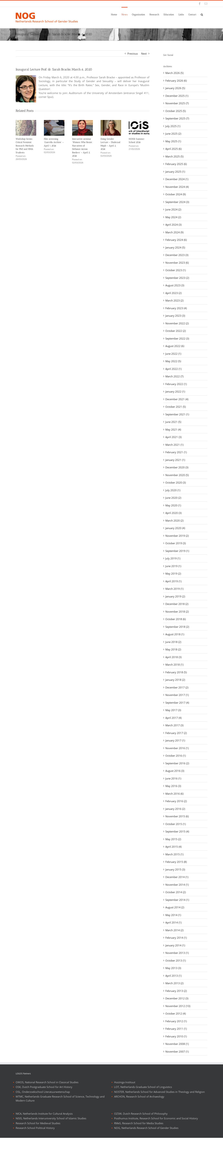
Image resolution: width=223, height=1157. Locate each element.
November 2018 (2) (177, 611)
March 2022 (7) (174, 376)
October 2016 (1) (175, 755)
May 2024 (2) (173, 217)
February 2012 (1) (176, 1021)
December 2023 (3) (176, 255)
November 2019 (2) (177, 535)
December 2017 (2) (176, 687)
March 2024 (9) (174, 232)
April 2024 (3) (173, 224)
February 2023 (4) (176, 308)
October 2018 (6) (175, 619)
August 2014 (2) (174, 907)
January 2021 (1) (175, 460)
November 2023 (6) (177, 262)
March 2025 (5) (174, 156)
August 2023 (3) (174, 285)
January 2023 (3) (175, 315)
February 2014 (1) (176, 937)
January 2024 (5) (175, 247)
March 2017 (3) (174, 725)
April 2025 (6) (173, 148)
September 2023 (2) (177, 278)
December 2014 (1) (176, 877)
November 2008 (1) (177, 1044)
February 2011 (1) (176, 1028)
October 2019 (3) (175, 543)
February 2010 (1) (176, 1036)
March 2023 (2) (174, 300)
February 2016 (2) (176, 801)
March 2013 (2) (174, 983)
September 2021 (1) (177, 414)
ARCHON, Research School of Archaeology (139, 1116)
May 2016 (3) (173, 786)
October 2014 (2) (175, 892)
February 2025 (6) (176, 164)
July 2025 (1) (172, 126)
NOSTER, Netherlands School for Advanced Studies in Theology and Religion (159, 1111)
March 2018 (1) (174, 664)
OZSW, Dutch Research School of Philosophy (141, 1133)
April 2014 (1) (173, 922)
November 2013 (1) (177, 953)
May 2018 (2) (173, 649)
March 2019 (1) (174, 588)
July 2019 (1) (172, 558)
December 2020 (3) (176, 467)
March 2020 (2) (174, 520)
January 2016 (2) (175, 809)
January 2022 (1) (175, 391)
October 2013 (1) (175, 960)
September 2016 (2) (177, 763)
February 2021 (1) (176, 452)
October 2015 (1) (175, 824)
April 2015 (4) (173, 846)
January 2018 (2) (175, 679)
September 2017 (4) (177, 702)
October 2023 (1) (175, 270)
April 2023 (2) (173, 293)
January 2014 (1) (175, 945)
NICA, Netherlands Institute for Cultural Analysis (44, 1133)
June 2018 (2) (173, 642)
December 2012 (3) (176, 998)
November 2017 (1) (177, 695)
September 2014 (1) (177, 900)
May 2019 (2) (173, 573)
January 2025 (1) (175, 171)
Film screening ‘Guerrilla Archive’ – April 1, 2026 (54, 142)
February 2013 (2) (176, 991)
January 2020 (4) (175, 528)
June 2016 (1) (173, 778)
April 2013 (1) (173, 975)
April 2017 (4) (173, 717)
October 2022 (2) (175, 331)
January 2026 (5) (175, 88)
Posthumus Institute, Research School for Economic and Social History (156, 1137)
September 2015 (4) (177, 831)
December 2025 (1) (176, 95)
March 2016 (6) (174, 793)
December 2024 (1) (176, 179)
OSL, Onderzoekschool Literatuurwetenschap (43, 1111)
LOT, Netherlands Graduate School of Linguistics (143, 1106)
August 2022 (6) (174, 346)
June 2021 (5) (173, 422)
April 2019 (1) (173, 581)
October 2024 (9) (175, 194)
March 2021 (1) (174, 444)
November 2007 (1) (177, 1051)
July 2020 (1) (172, 490)
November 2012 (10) (177, 1006)
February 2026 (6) (176, 80)
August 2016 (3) (174, 770)
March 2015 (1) (174, 854)
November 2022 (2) (177, 323)
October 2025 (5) (175, 111)
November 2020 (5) (177, 475)
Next (144, 53)
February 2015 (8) (176, 862)
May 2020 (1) (173, 505)
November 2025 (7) (177, 103)
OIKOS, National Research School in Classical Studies (47, 1101)
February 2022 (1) (176, 384)
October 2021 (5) (175, 406)
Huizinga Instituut (124, 1101)
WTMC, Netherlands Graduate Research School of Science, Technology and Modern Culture (60, 1118)
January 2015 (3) (175, 869)
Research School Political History (35, 1147)
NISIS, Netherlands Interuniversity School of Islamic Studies (51, 1137)
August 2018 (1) (174, 634)
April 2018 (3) (173, 657)
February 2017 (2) (176, 733)
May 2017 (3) (173, 710)
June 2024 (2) (173, 209)
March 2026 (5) (174, 73)
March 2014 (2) (174, 930)
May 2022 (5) (173, 361)
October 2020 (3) (175, 482)
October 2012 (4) (175, 1013)
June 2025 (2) (173, 133)
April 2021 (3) (173, 437)
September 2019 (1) (177, 551)
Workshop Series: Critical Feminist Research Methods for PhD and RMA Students (25, 146)
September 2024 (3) (177, 202)
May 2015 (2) (173, 839)
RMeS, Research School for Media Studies (138, 1142)
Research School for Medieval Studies (38, 1142)
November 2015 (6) (177, 816)
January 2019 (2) (175, 596)
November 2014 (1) (177, 884)
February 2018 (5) (176, 672)
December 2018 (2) (176, 604)
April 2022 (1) (173, 369)
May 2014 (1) (173, 915)
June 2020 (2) (173, 497)
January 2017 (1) (175, 740)
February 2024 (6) (176, 240)
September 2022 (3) (177, 338)
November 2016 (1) (177, 748)
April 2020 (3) (173, 513)
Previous (132, 53)
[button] (202, 14)
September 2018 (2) (177, 626)
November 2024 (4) (177, 187)
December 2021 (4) (176, 399)
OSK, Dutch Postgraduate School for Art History (44, 1106)
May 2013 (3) (173, 968)
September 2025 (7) (177, 118)
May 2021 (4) (173, 429)
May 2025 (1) (173, 141)
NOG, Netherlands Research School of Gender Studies (146, 1147)
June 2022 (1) (173, 353)
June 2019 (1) (173, 566)
